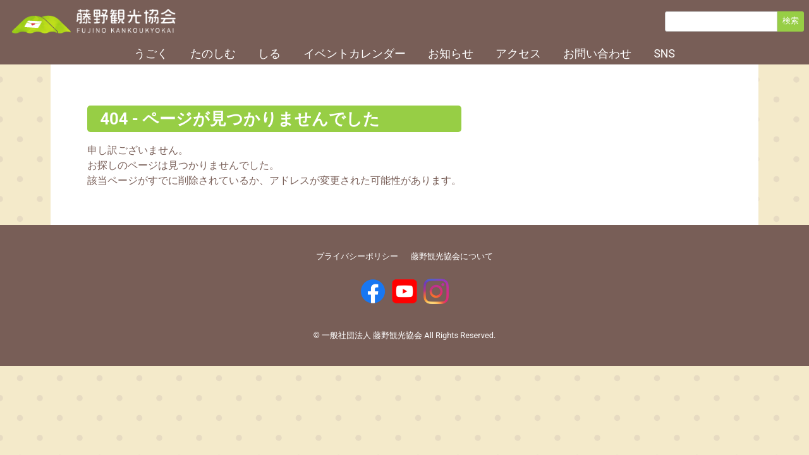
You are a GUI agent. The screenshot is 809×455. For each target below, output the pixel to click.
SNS (664, 53)
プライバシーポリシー (357, 256)
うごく (151, 53)
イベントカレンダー (354, 53)
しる (269, 53)
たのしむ (213, 53)
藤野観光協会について (452, 256)
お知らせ (450, 53)
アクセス (518, 53)
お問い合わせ (597, 53)
